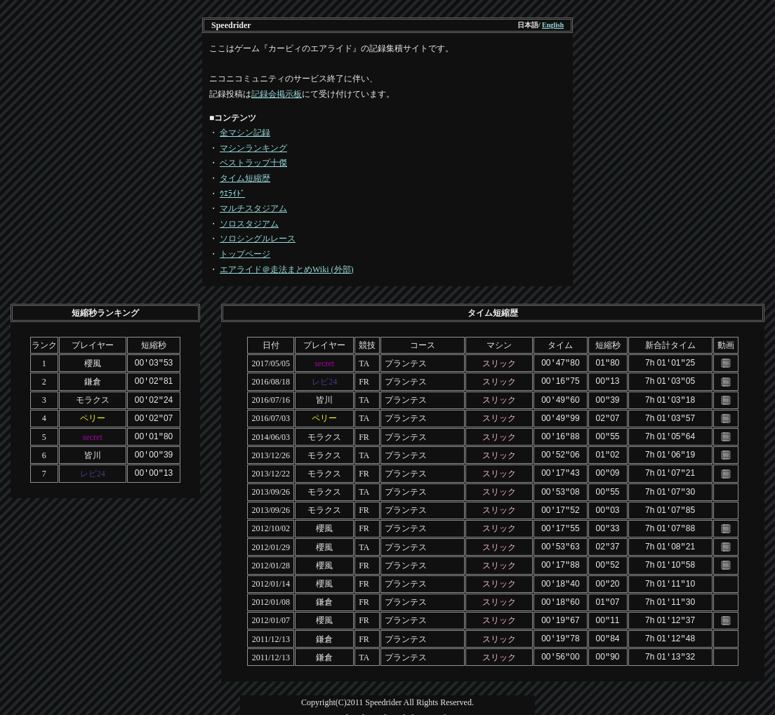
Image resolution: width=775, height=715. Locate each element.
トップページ (245, 254)
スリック (499, 363)
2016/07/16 (270, 398)
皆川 (92, 451)
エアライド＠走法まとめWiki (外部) (287, 269)
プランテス (406, 363)
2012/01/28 (270, 557)
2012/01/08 (270, 593)
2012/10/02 (270, 522)
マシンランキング (253, 148)
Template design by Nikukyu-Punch (388, 706)
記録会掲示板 (276, 94)
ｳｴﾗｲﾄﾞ (232, 194)
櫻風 (92, 363)
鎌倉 (92, 380)
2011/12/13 (271, 628)
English (553, 25)
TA (364, 363)
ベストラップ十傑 (253, 163)
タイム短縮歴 (245, 178)
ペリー (92, 416)
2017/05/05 (270, 363)
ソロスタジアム (249, 224)
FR (364, 380)
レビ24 (92, 469)
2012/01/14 (270, 575)
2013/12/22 (270, 469)
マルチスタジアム (253, 208)
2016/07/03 (270, 416)
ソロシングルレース (258, 238)
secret (92, 434)
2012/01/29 (270, 539)
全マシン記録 (245, 133)
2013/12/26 (270, 451)
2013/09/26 (270, 487)
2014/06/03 (270, 434)
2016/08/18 (270, 380)
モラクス (93, 398)
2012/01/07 (270, 610)
